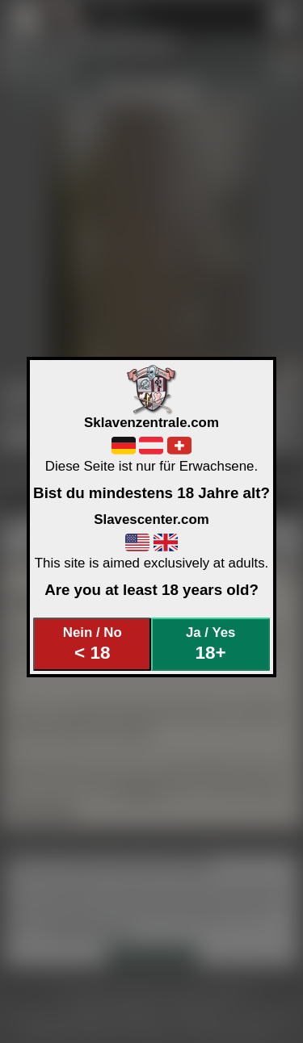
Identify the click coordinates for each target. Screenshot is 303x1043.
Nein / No (92, 644)
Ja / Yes (210, 644)
